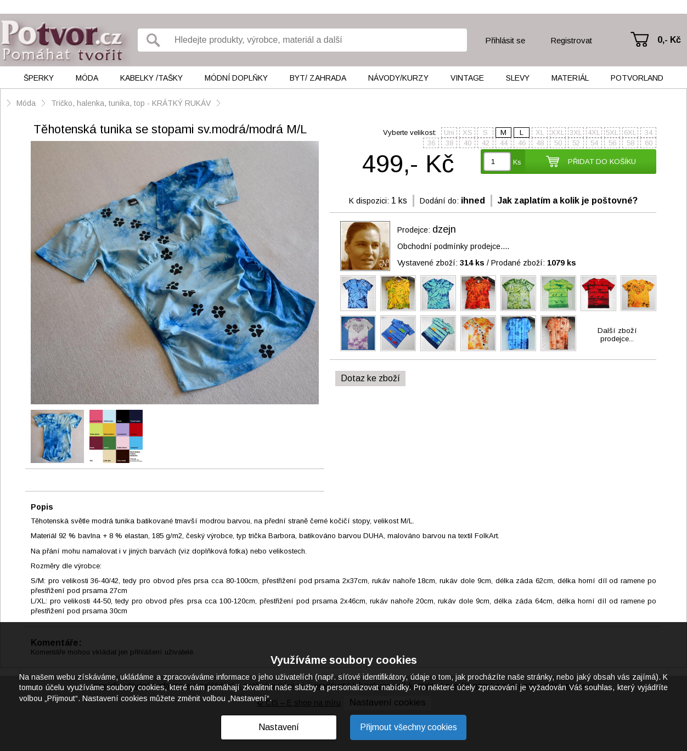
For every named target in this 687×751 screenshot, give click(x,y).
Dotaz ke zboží (370, 378)
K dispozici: (369, 200)
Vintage (467, 78)
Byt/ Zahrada (318, 78)
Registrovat (571, 40)
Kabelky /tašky (151, 78)
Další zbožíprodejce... (617, 334)
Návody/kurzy (398, 78)
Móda (87, 78)
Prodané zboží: (533, 262)
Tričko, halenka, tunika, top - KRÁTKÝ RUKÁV (131, 103)
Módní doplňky (236, 78)
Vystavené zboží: (441, 262)
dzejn (444, 229)
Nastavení (278, 727)
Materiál (570, 78)
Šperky (39, 78)
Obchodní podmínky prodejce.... (453, 246)
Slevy (518, 78)
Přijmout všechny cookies (408, 727)
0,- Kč (669, 39)
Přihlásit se (505, 40)
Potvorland (637, 78)
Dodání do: (439, 200)
